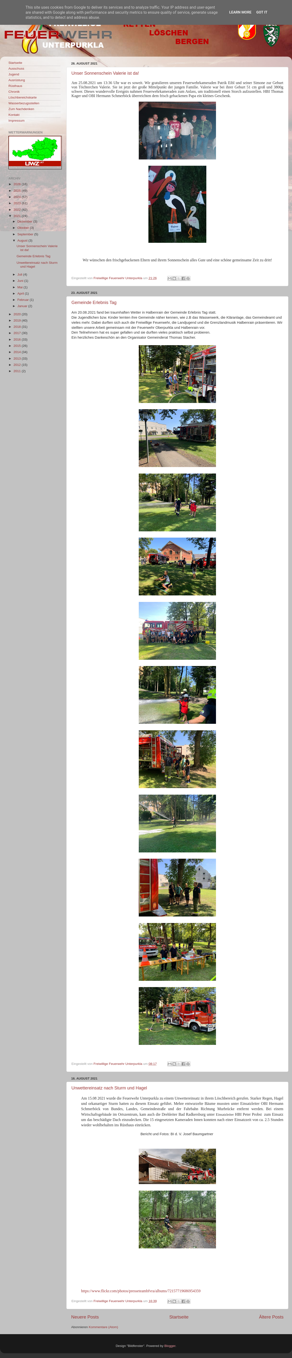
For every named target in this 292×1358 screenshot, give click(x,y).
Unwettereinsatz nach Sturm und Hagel (109, 1088)
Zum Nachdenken (21, 109)
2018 (18, 327)
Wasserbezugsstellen (23, 103)
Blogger (169, 1346)
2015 (18, 346)
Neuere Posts (85, 1316)
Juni (20, 281)
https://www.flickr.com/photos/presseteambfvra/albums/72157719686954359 (141, 1291)
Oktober (23, 228)
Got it (261, 12)
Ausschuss (16, 68)
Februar (23, 300)
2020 (18, 314)
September (25, 234)
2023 (18, 203)
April (21, 293)
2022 (18, 209)
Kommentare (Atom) (103, 1327)
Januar (22, 306)
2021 (18, 216)
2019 (18, 320)
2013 (18, 358)
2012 (18, 365)
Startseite (178, 1316)
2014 (18, 352)
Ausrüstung (16, 80)
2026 (18, 184)
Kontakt (14, 115)
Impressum (16, 120)
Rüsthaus (15, 86)
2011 (18, 371)
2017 (18, 333)
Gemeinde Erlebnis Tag (94, 302)
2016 (18, 339)
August (22, 240)
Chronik (14, 91)
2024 (18, 197)
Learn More (240, 12)
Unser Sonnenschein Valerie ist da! (105, 73)
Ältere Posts (271, 1316)
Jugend (13, 74)
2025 (18, 190)
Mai (20, 287)
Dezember (25, 221)
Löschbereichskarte (22, 97)
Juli (20, 274)
